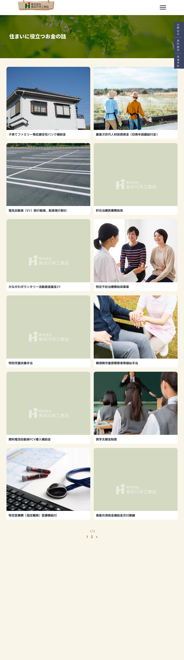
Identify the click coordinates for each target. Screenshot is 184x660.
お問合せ (178, 29)
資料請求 (178, 45)
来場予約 (178, 61)
